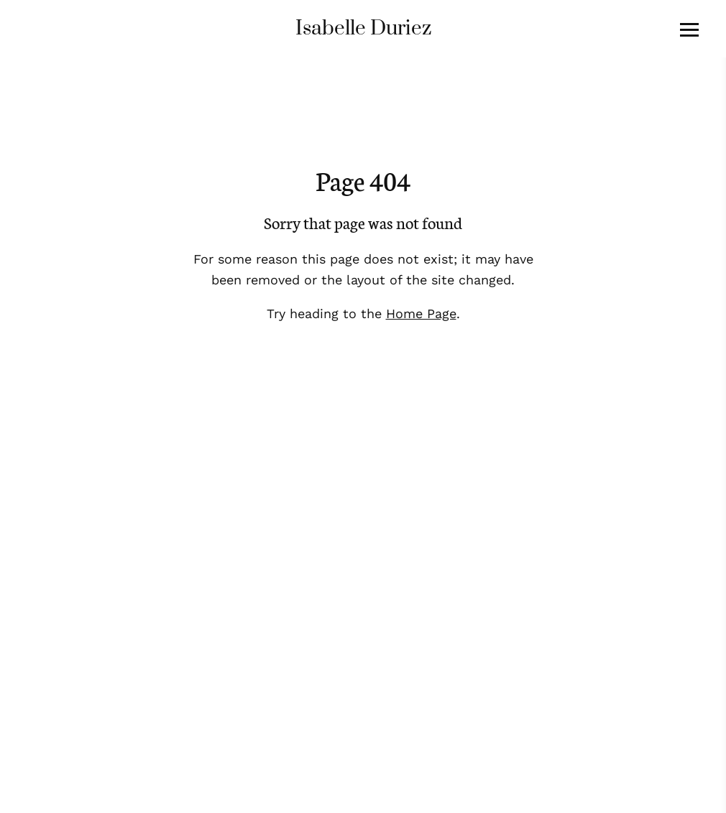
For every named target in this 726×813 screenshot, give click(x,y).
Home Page (421, 313)
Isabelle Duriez (363, 28)
